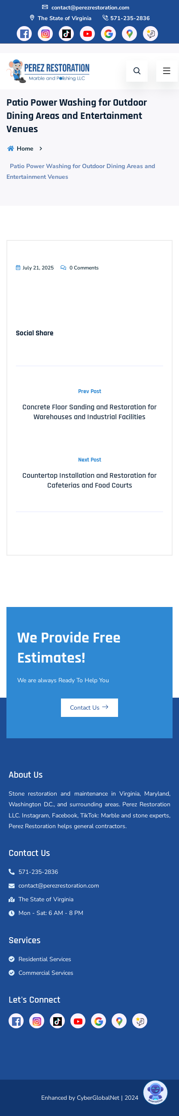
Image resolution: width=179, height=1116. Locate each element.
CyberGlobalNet (98, 1098)
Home (19, 149)
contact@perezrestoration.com (85, 8)
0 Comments (79, 267)
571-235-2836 (126, 18)
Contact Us (89, 708)
